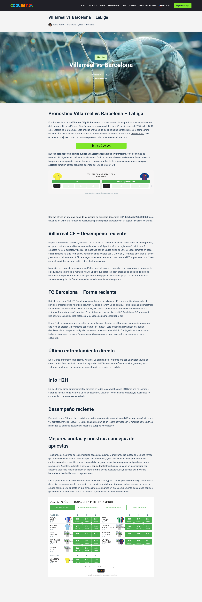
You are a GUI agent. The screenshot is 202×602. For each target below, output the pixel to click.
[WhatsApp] (62, 573)
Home (83, 5)
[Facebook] (49, 573)
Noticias (93, 5)
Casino (132, 5)
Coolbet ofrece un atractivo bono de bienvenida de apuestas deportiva (83, 200)
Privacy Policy (17, 590)
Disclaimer (32, 590)
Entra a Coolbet (101, 145)
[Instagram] (108, 583)
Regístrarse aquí (182, 5)
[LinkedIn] (66, 573)
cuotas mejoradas (57, 445)
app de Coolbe (99, 449)
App (124, 5)
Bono (102, 5)
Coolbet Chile (137, 133)
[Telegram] (54, 573)
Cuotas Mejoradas (147, 5)
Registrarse (113, 5)
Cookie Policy (57, 590)
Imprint (44, 590)
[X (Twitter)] (58, 573)
